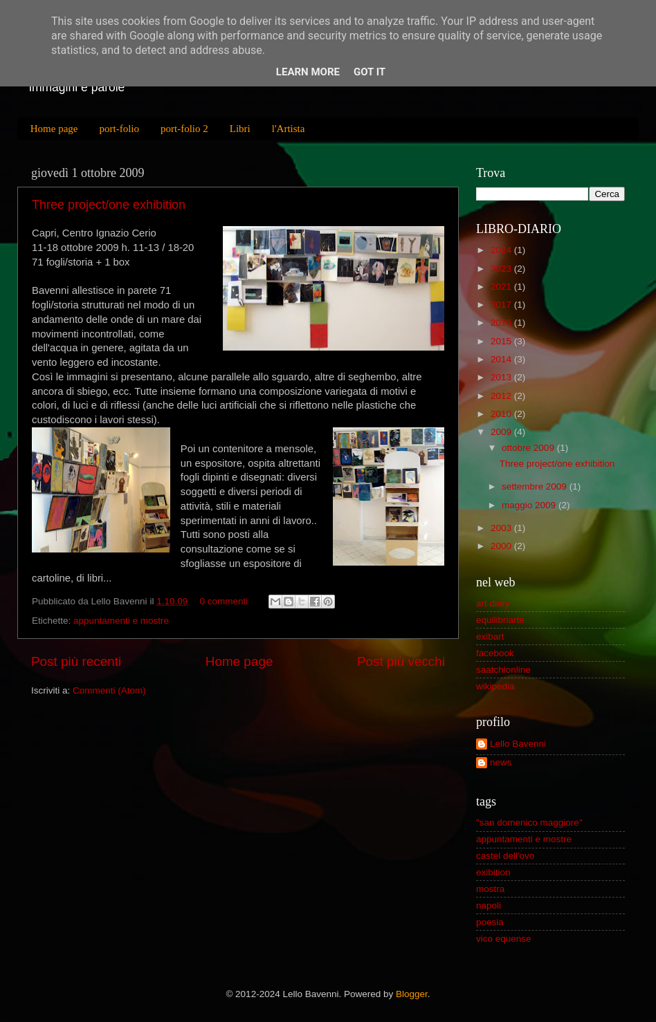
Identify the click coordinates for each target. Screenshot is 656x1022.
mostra (490, 889)
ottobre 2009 (528, 448)
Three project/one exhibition (108, 205)
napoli (488, 905)
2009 (501, 432)
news (501, 762)
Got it (369, 72)
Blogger (412, 994)
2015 (501, 341)
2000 (501, 546)
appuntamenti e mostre (121, 620)
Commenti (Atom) (109, 690)
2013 (501, 377)
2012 (501, 396)
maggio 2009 (529, 505)
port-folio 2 (184, 128)
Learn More (308, 72)
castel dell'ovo (505, 856)
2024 (501, 250)
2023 (501, 268)
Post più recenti (76, 661)
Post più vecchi (401, 661)
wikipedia (495, 686)
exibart (490, 636)
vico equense (503, 938)
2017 (501, 304)
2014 (501, 359)
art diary (493, 603)
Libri (240, 128)
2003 (501, 528)
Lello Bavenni (518, 743)
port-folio (119, 128)
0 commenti (223, 601)
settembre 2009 (534, 486)
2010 (501, 414)
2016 (501, 322)
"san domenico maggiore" (529, 822)
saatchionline (503, 670)
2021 (501, 286)
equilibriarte (500, 620)
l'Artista (288, 128)
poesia (490, 922)
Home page (54, 128)
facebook (495, 653)
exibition (493, 872)
